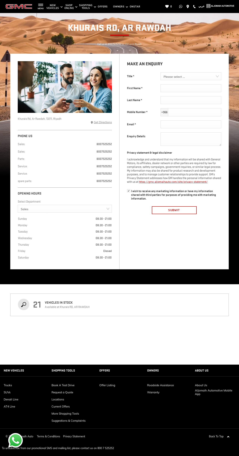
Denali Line (11, 399)
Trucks (8, 385)
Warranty (153, 392)
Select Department (29, 201)
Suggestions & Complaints (69, 420)
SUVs (7, 392)
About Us (201, 385)
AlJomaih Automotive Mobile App (213, 392)
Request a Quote (62, 392)
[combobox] (65, 209)
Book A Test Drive (63, 385)
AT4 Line (9, 406)
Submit (174, 210)
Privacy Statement (74, 434)
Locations (58, 399)
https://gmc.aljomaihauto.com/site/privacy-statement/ (173, 182)
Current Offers (61, 406)
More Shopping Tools (65, 413)
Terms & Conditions (48, 434)
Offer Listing (107, 385)
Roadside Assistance (160, 385)
